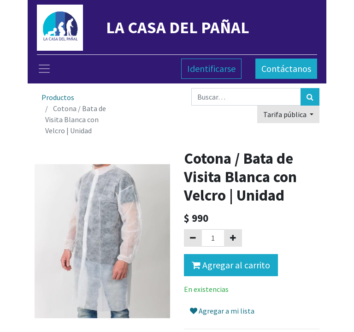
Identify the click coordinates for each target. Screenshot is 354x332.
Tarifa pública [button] (285, 114)
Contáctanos (286, 68)
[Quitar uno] (193, 238)
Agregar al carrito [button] (231, 265)
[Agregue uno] (233, 238)
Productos (57, 97)
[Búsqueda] (310, 97)
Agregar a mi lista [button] (222, 310)
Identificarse (211, 68)
